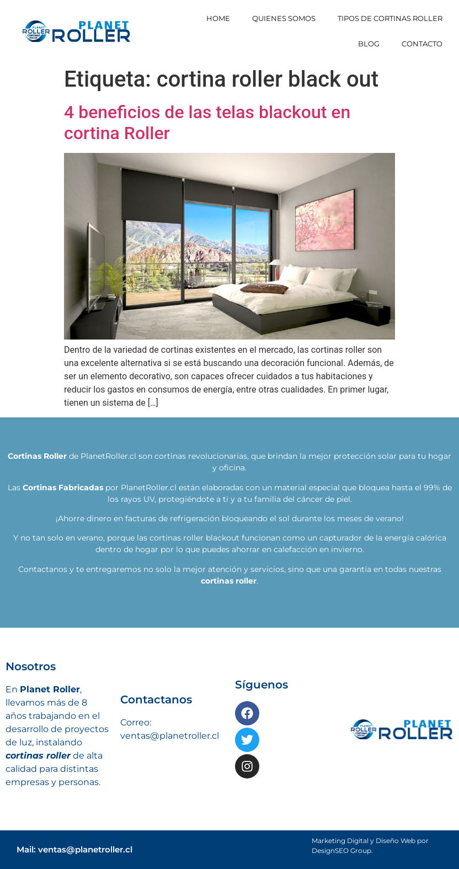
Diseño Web (395, 840)
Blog (369, 43)
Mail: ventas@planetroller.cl (74, 849)
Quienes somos (284, 18)
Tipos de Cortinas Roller (390, 18)
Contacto (422, 43)
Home (218, 18)
